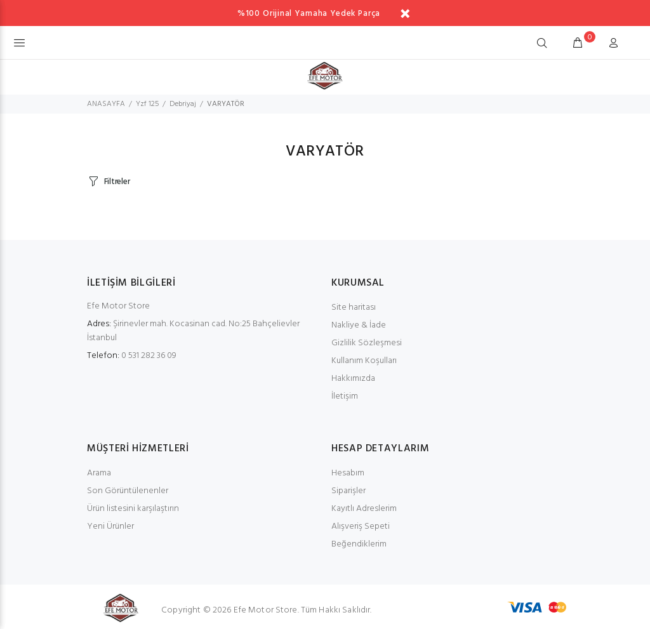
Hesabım (347, 473)
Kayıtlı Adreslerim (364, 508)
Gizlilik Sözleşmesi (366, 343)
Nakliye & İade (358, 325)
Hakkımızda (353, 378)
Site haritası (353, 307)
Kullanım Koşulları (364, 361)
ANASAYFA (106, 104)
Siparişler (348, 491)
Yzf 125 (147, 104)
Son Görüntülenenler (127, 491)
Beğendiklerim (359, 544)
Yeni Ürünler (110, 526)
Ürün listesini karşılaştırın (133, 508)
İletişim (344, 396)
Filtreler (117, 182)
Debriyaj (182, 104)
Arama (99, 473)
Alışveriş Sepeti (360, 526)
